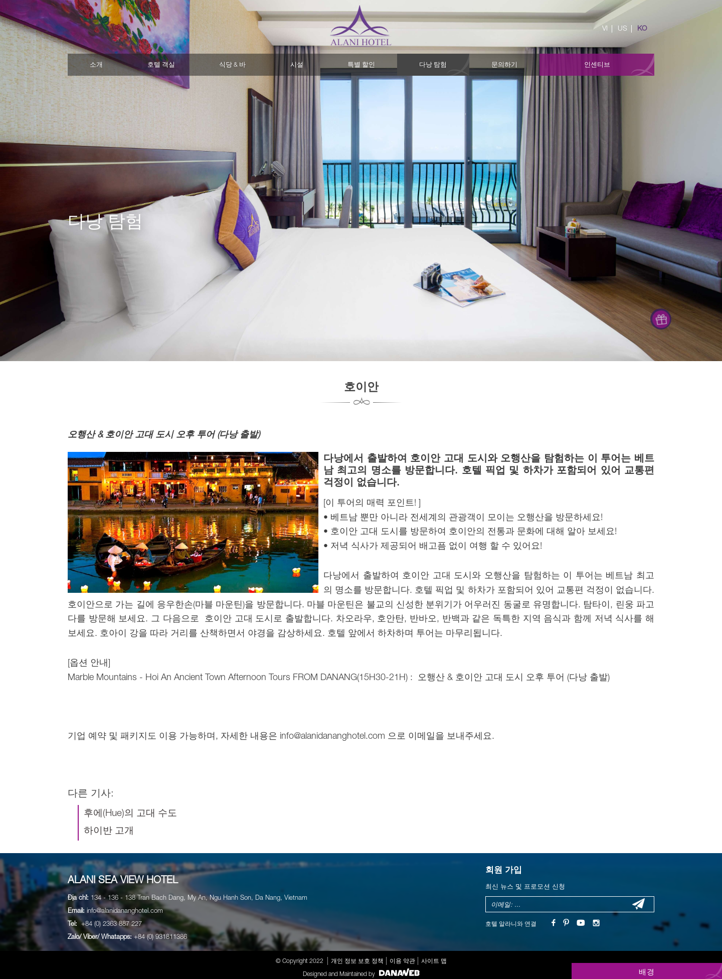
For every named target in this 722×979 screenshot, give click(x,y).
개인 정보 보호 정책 (357, 960)
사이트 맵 (434, 960)
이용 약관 (402, 960)
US (622, 28)
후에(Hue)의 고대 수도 (130, 812)
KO (642, 28)
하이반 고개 (109, 830)
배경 (647, 971)
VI (605, 28)
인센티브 (597, 64)
